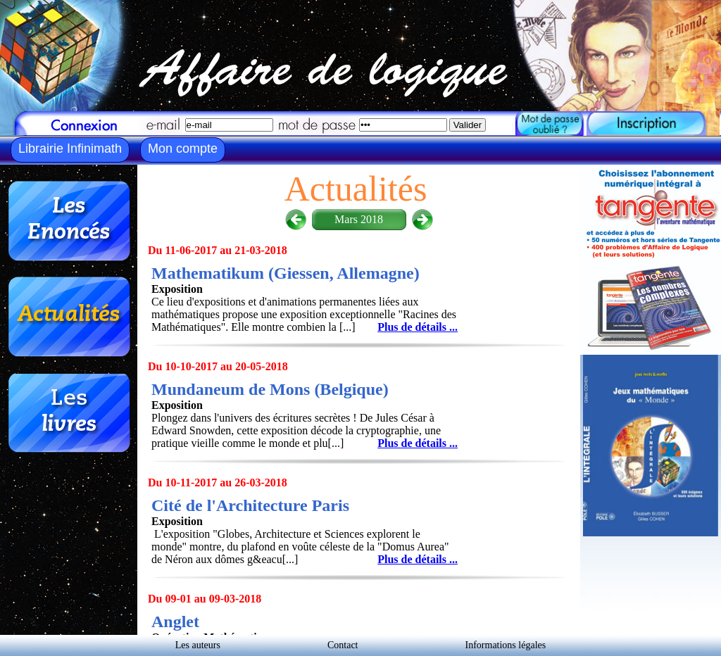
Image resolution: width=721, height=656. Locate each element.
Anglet (175, 621)
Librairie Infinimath (70, 148)
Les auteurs (197, 645)
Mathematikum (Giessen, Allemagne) (285, 273)
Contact (342, 645)
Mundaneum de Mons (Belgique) (270, 389)
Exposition (177, 289)
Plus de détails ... (417, 327)
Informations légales (505, 645)
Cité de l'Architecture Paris (250, 505)
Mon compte (183, 148)
